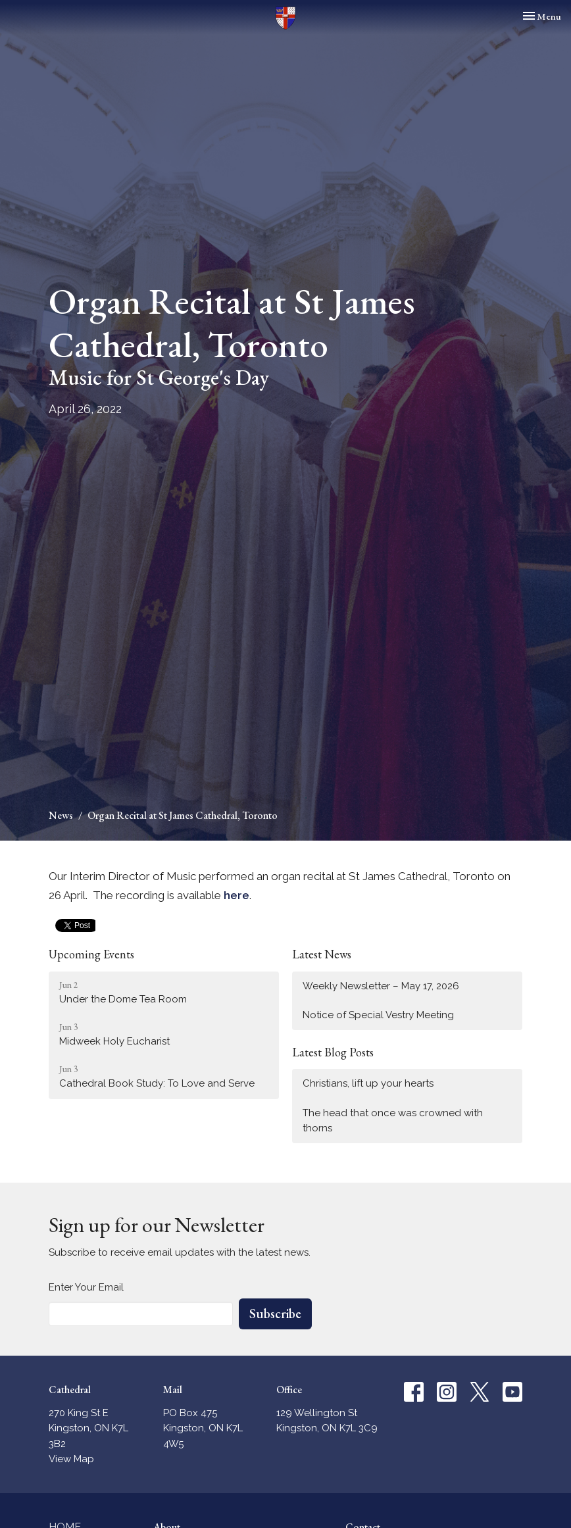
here (236, 895)
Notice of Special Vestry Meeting (378, 1015)
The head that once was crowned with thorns (393, 1120)
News (61, 815)
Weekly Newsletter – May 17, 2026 (381, 986)
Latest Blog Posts (333, 1052)
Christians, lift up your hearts (368, 1083)
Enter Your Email (86, 1287)
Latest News (321, 954)
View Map (71, 1459)
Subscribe (275, 1313)
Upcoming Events (91, 954)
